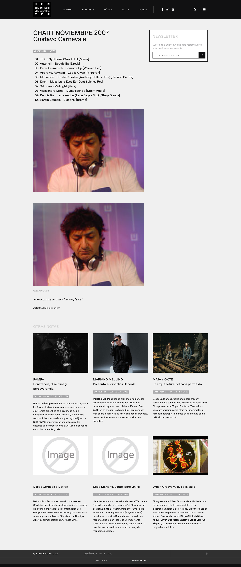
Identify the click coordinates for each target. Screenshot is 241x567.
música (108, 9)
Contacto (101, 560)
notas (126, 9)
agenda (67, 9)
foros (143, 9)
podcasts (88, 9)
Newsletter (139, 560)
